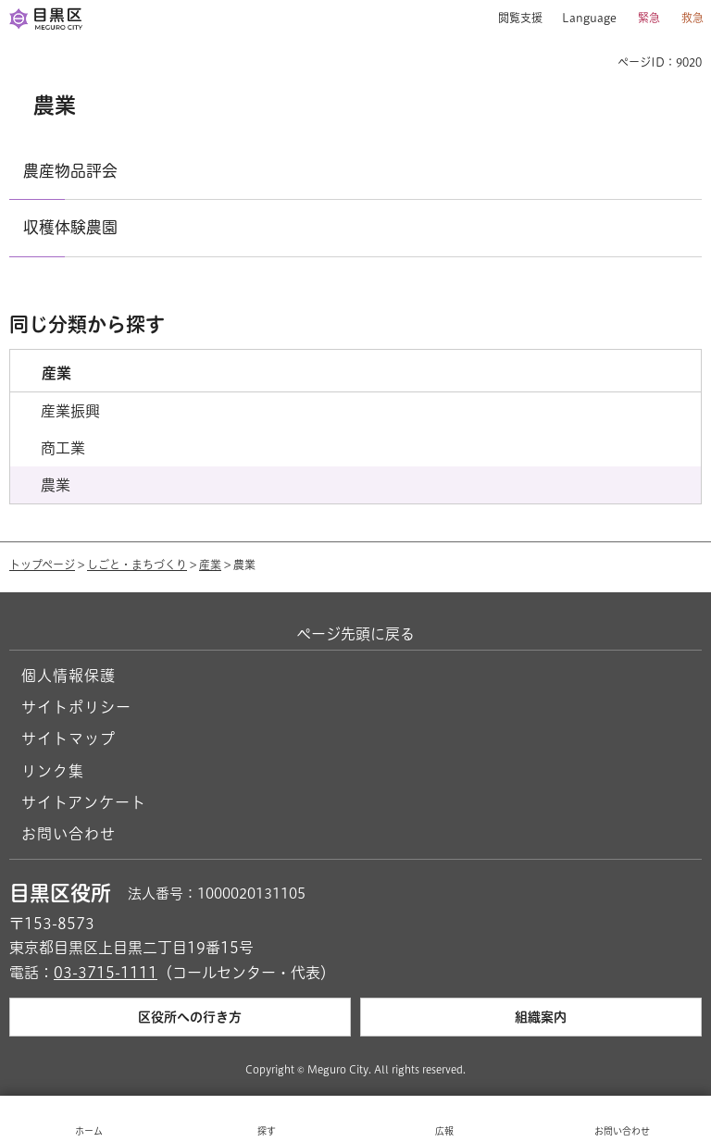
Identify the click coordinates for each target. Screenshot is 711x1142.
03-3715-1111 (105, 972)
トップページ (42, 564)
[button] (513, 18)
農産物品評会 (70, 171)
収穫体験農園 (70, 227)
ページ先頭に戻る (355, 634)
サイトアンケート (83, 802)
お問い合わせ (68, 833)
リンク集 (52, 770)
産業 (210, 564)
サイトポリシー (76, 707)
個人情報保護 (68, 675)
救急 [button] (692, 17)
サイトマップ (68, 738)
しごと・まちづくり (137, 564)
